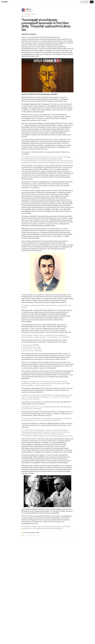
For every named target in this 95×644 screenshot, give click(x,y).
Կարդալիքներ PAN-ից (29, 14)
